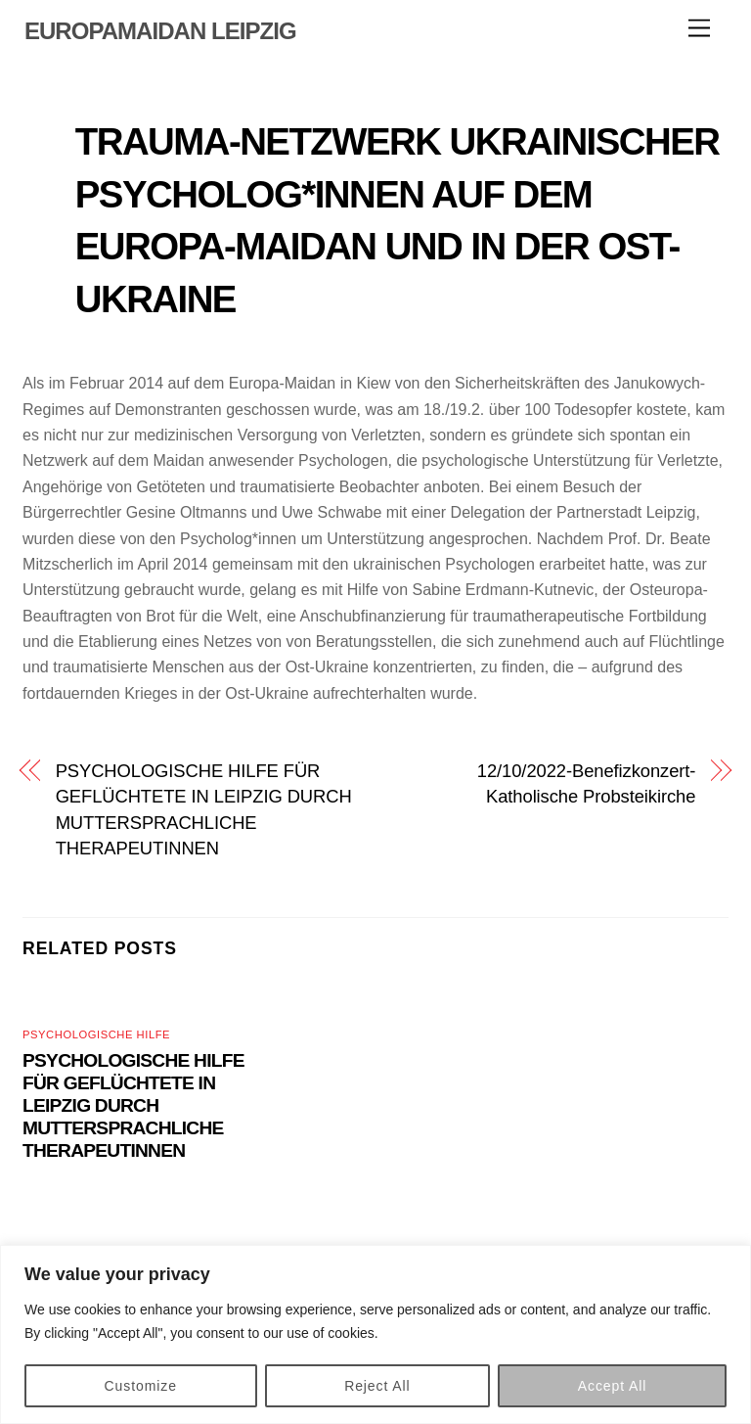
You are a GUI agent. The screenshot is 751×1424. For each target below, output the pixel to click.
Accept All (612, 1386)
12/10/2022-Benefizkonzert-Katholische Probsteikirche (586, 783)
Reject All (377, 1386)
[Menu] (699, 29)
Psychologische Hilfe (96, 1034)
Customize (141, 1386)
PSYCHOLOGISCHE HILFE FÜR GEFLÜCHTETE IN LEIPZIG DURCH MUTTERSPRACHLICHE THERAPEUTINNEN (204, 809)
